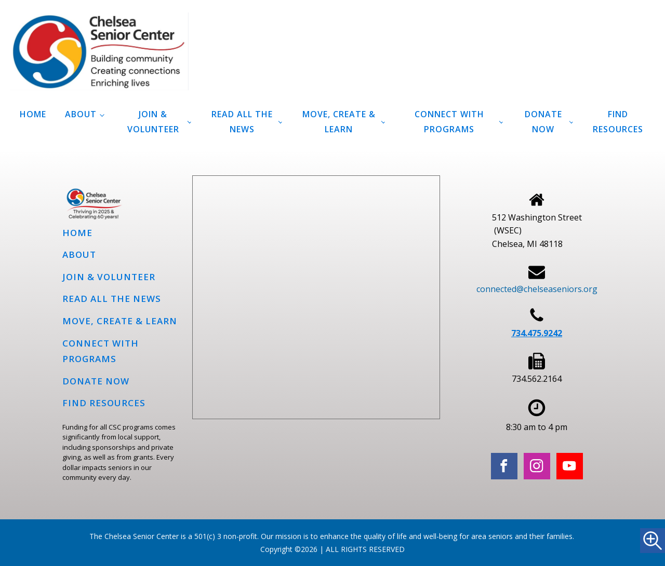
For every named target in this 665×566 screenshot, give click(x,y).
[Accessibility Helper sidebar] (652, 540)
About (81, 114)
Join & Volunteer (153, 121)
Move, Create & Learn (339, 121)
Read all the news (242, 121)
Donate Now (543, 121)
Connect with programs (449, 121)
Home (33, 114)
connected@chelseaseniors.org (536, 289)
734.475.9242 (536, 333)
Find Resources (618, 121)
